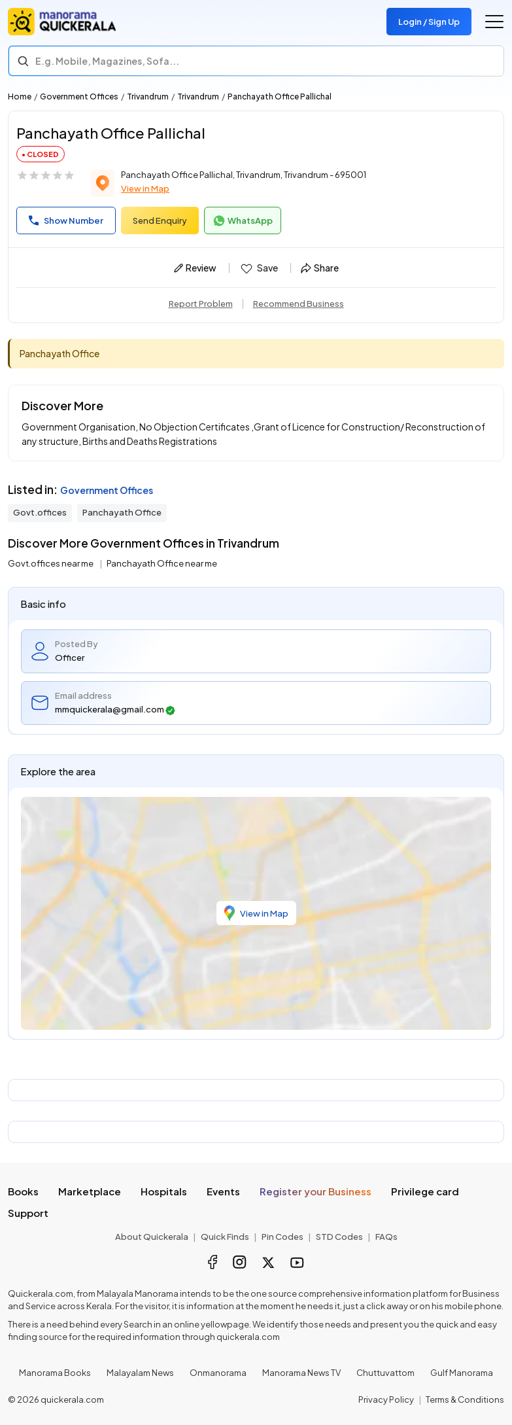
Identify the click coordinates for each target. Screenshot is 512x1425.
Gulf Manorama (461, 1372)
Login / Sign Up (429, 21)
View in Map (145, 188)
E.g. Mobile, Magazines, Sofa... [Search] (107, 61)
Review (195, 267)
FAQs (386, 1236)
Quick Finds (225, 1236)
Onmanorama (218, 1372)
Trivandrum (148, 96)
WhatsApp (243, 221)
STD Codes (339, 1236)
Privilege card (425, 1191)
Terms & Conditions (465, 1399)
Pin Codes (282, 1236)
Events (223, 1191)
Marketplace (89, 1191)
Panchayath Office (122, 512)
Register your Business (315, 1191)
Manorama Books (55, 1372)
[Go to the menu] (494, 21)
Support (28, 1212)
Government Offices (79, 96)
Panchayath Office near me (162, 563)
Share (320, 267)
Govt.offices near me (51, 563)
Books (23, 1191)
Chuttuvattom (385, 1372)
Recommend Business (298, 303)
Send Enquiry (160, 220)
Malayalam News (140, 1372)
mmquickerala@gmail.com (115, 709)
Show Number (66, 220)
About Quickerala (151, 1236)
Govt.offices (40, 512)
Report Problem (201, 303)
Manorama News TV (301, 1372)
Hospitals (164, 1191)
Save (258, 268)
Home (19, 96)
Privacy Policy (386, 1399)
